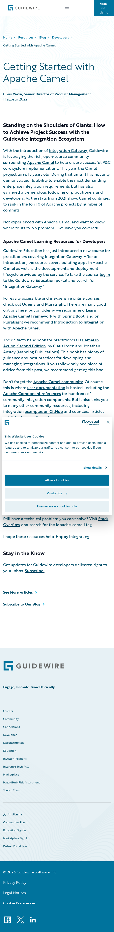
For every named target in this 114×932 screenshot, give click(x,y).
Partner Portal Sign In (16, 846)
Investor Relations (15, 758)
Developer (10, 735)
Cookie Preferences (19, 903)
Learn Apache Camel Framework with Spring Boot (49, 313)
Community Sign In (15, 822)
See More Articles (18, 592)
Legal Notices (14, 892)
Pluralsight (55, 304)
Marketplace (11, 774)
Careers (8, 711)
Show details (92, 467)
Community (11, 719)
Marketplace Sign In (16, 838)
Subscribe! (34, 571)
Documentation (13, 743)
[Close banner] (108, 422)
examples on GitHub (44, 411)
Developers (60, 37)
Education (9, 750)
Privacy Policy (14, 882)
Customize (57, 493)
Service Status (12, 790)
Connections (11, 727)
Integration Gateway (68, 150)
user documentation (46, 387)
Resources (25, 37)
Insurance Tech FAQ (16, 766)
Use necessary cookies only (57, 506)
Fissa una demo (104, 8)
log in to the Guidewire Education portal (56, 277)
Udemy (29, 304)
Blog (42, 37)
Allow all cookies (57, 480)
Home (7, 37)
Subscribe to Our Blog (21, 604)
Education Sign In (14, 830)
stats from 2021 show (57, 198)
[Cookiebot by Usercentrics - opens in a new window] (82, 422)
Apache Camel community (58, 381)
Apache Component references (32, 393)
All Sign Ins (15, 814)
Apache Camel (40, 162)
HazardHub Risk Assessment (21, 782)
